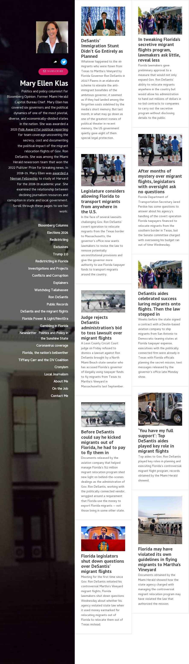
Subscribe (53, 71)
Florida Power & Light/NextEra (45, 319)
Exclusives (60, 247)
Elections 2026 (57, 233)
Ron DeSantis (58, 297)
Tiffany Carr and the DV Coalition (43, 360)
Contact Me (59, 396)
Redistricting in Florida (51, 261)
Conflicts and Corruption (50, 276)
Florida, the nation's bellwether (45, 353)
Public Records (57, 305)
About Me (61, 382)
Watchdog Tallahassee (51, 290)
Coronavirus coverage (52, 346)
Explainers (60, 283)
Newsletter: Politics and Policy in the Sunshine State (43, 336)
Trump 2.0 (60, 254)
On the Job (60, 389)
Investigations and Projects (48, 269)
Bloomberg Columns (53, 226)
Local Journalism (56, 375)
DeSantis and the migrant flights (44, 312)
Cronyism (61, 367)
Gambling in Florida (54, 326)
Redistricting (59, 240)
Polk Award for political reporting (43, 130)
